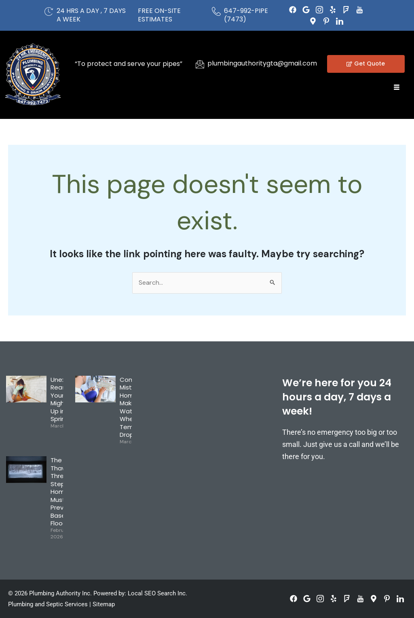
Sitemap (104, 604)
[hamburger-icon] (397, 87)
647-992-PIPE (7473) (246, 15)
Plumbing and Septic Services (48, 604)
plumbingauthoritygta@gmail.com (262, 63)
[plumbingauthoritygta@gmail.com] (199, 63)
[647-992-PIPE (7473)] (216, 11)
